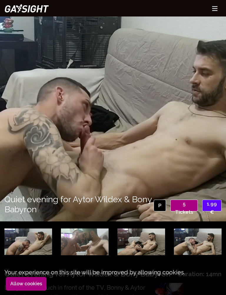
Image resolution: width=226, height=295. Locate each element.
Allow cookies (26, 283)
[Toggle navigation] (214, 8)
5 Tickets (184, 206)
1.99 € (212, 206)
